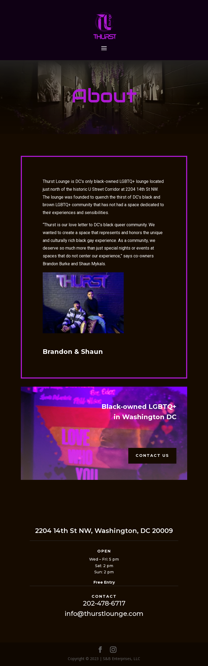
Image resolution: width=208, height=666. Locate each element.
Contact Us (152, 455)
